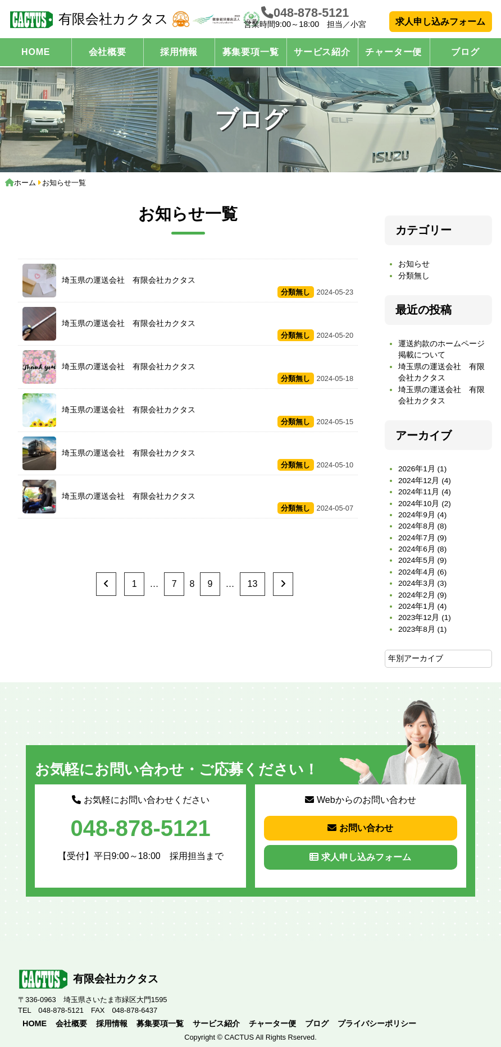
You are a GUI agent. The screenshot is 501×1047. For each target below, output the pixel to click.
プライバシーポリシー (377, 1023)
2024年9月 (416, 515)
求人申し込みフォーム (440, 21)
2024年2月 (416, 595)
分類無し (414, 276)
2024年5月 (416, 560)
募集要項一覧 (250, 52)
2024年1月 (416, 606)
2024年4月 (416, 572)
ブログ (465, 52)
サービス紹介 (322, 52)
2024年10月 (418, 503)
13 (253, 584)
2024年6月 (416, 549)
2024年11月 (418, 492)
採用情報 (179, 52)
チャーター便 (393, 52)
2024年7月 (416, 538)
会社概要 (107, 52)
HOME (35, 52)
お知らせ (414, 264)
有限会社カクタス (88, 19)
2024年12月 (418, 480)
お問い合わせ (360, 828)
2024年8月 (416, 526)
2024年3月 (416, 583)
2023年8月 (416, 629)
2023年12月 (418, 617)
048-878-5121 (311, 13)
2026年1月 (416, 469)
